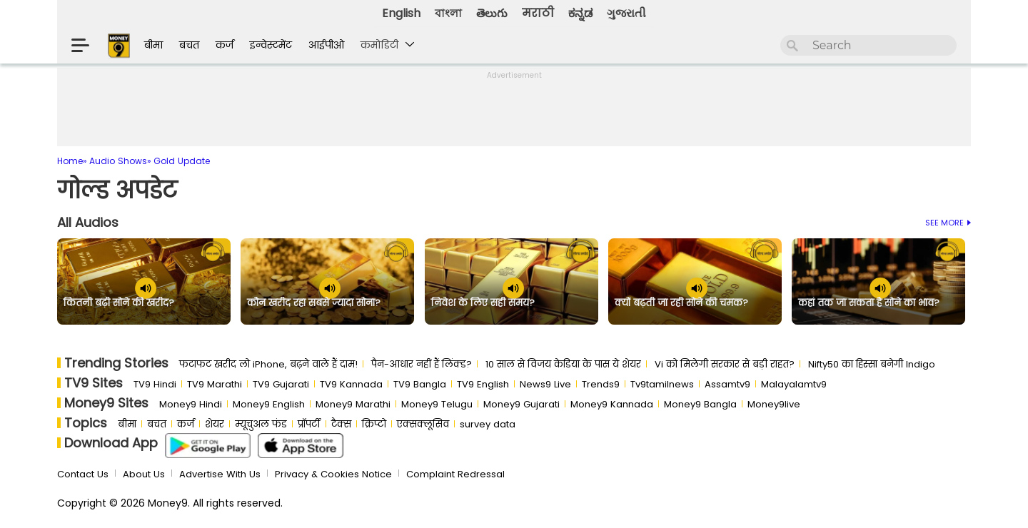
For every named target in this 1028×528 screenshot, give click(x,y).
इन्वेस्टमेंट (271, 45)
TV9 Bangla (419, 384)
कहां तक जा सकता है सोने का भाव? (868, 303)
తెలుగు (492, 13)
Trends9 (601, 384)
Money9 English (269, 404)
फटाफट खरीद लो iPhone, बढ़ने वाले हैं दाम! (268, 364)
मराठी (538, 13)
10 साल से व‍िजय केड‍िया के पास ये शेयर (563, 364)
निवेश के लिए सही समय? (483, 303)
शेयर (214, 424)
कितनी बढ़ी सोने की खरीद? (119, 303)
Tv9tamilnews (662, 384)
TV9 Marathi (214, 384)
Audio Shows (118, 161)
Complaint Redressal (455, 474)
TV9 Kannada (351, 384)
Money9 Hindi (190, 404)
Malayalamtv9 (794, 384)
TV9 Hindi (154, 384)
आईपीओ (326, 45)
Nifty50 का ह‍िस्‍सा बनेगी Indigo (871, 364)
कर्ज (224, 45)
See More (948, 222)
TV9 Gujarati (281, 384)
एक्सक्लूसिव (423, 424)
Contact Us (83, 474)
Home (70, 161)
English (401, 13)
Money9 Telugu (437, 404)
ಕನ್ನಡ (580, 13)
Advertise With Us (220, 474)
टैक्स (341, 424)
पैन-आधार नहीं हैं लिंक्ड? (421, 364)
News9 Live (545, 384)
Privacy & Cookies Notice (333, 474)
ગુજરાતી (626, 13)
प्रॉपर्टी (309, 424)
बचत (189, 45)
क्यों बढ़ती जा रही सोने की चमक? (681, 303)
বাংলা (448, 13)
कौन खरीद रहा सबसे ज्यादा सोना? (314, 303)
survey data (487, 424)
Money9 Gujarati (521, 404)
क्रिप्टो (374, 424)
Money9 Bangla (700, 404)
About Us (144, 474)
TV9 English (483, 384)
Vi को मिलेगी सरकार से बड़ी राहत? (725, 364)
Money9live (773, 404)
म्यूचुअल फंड (261, 424)
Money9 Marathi (353, 404)
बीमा (153, 45)
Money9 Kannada (611, 404)
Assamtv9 (727, 384)
